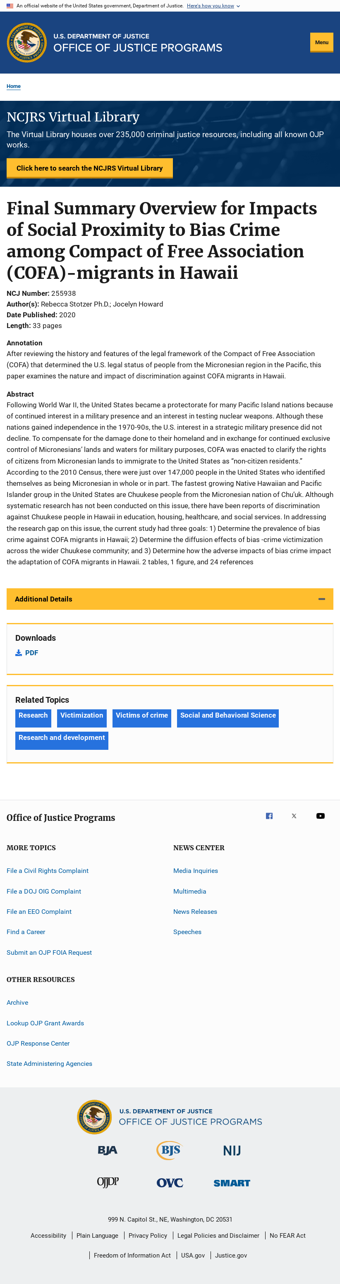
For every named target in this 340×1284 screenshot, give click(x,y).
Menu (321, 42)
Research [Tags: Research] (33, 715)
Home (14, 86)
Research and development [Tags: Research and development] (62, 737)
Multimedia (189, 891)
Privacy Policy (148, 1235)
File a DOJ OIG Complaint (44, 891)
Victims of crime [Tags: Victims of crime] (142, 715)
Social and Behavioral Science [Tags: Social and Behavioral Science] (227, 715)
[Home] (138, 43)
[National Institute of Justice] (232, 1157)
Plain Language (97, 1235)
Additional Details (43, 599)
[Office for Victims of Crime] (170, 1189)
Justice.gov (231, 1255)
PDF (31, 653)
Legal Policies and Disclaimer (218, 1235)
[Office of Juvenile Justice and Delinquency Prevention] (108, 1190)
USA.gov (193, 1255)
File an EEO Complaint (39, 911)
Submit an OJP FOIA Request (49, 952)
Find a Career (26, 932)
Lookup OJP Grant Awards (45, 1023)
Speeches (187, 932)
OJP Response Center (38, 1043)
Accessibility (48, 1235)
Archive (17, 1002)
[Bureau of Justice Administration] (107, 1157)
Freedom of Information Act (132, 1255)
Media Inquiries (195, 871)
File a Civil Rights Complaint (48, 871)
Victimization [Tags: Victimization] (81, 715)
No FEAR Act (288, 1235)
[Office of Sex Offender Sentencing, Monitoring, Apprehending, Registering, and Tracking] (232, 1188)
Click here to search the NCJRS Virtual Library (90, 168)
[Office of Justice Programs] (27, 42)
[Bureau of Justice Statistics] (169, 1162)
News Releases (195, 911)
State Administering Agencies (49, 1064)
